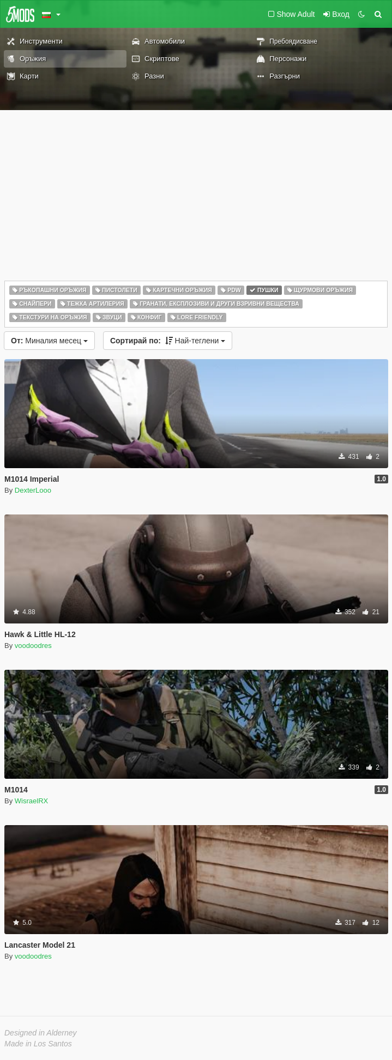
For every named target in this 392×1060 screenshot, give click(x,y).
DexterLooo (33, 490)
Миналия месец (49, 340)
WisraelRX (31, 801)
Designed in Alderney (40, 1032)
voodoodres (33, 645)
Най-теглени (167, 340)
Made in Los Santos (38, 1043)
